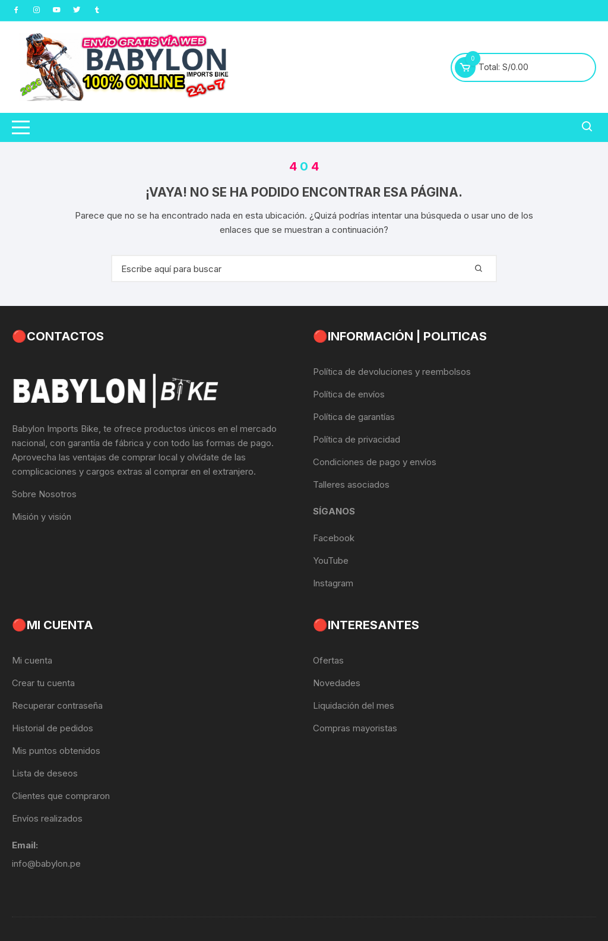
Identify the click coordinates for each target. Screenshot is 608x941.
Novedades (336, 683)
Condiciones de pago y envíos (374, 462)
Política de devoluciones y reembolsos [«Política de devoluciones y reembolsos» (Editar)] (392, 371)
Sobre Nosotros (44, 494)
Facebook (333, 538)
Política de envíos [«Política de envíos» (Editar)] (349, 394)
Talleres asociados (351, 484)
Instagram (333, 583)
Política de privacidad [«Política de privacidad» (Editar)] (356, 439)
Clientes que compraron (61, 795)
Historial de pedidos (52, 728)
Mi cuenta (32, 660)
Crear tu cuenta (43, 683)
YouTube (331, 560)
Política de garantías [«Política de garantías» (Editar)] (354, 416)
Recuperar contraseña (57, 705)
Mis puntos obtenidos (56, 750)
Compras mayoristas (355, 728)
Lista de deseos (45, 773)
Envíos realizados (47, 818)
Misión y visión (41, 516)
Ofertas (328, 660)
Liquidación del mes (353, 705)
